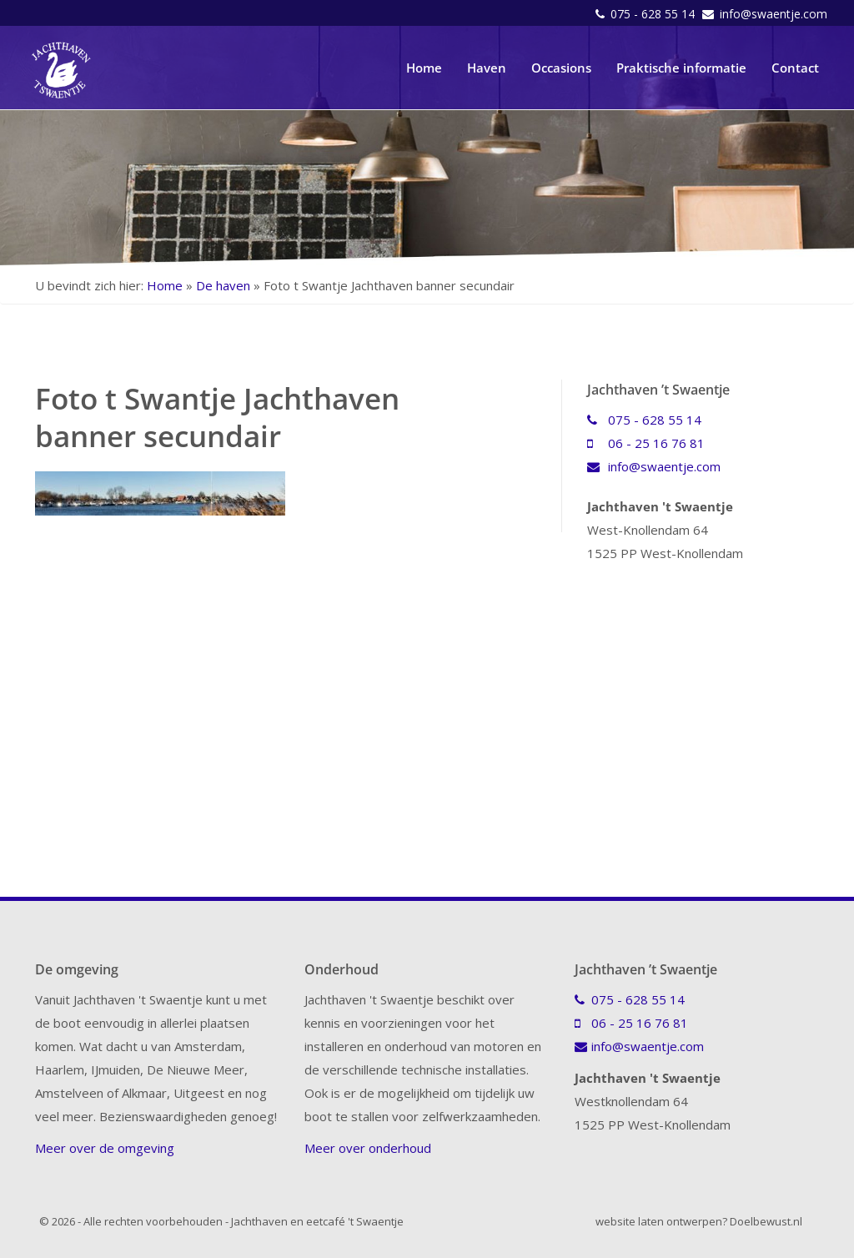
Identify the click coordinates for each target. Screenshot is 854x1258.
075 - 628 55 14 (654, 14)
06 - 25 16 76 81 (646, 443)
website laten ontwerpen (658, 1221)
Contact (795, 67)
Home (424, 67)
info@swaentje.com (773, 14)
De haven (223, 285)
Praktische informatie (681, 67)
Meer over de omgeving (104, 1148)
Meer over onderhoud (367, 1148)
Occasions (561, 67)
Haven (486, 67)
